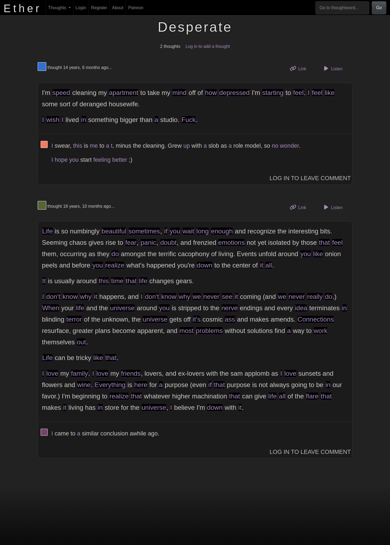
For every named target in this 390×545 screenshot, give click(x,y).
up (186, 145)
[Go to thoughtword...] (342, 8)
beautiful (114, 231)
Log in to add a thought (208, 46)
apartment (123, 92)
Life (47, 231)
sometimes (144, 231)
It (44, 281)
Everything (110, 384)
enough (222, 231)
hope (61, 159)
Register (99, 7)
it (261, 265)
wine (83, 384)
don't (53, 296)
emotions (231, 242)
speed (61, 92)
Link (300, 68)
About (117, 7)
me (94, 145)
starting (273, 92)
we (197, 296)
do (115, 253)
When (50, 308)
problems (209, 330)
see (227, 296)
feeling (102, 159)
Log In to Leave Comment (310, 178)
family (79, 373)
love (52, 373)
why (86, 296)
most (187, 330)
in (83, 119)
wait (188, 231)
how (211, 92)
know (70, 296)
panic (148, 242)
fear (130, 242)
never (211, 296)
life (143, 281)
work (320, 330)
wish (52, 119)
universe (122, 308)
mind (179, 92)
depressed (234, 92)
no (275, 145)
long (202, 231)
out (81, 342)
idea (301, 308)
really (315, 296)
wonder (289, 145)
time (117, 281)
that (324, 242)
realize (115, 265)
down (204, 265)
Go (379, 7)
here (140, 384)
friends (131, 373)
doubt (168, 242)
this (77, 145)
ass (230, 319)
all (268, 265)
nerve (229, 308)
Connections (316, 319)
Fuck (188, 119)
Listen (332, 68)
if (165, 231)
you (74, 159)
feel (298, 92)
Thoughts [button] (57, 7)
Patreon (135, 7)
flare (312, 396)
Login (81, 7)
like (329, 92)
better (119, 159)
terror (74, 319)
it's (197, 319)
